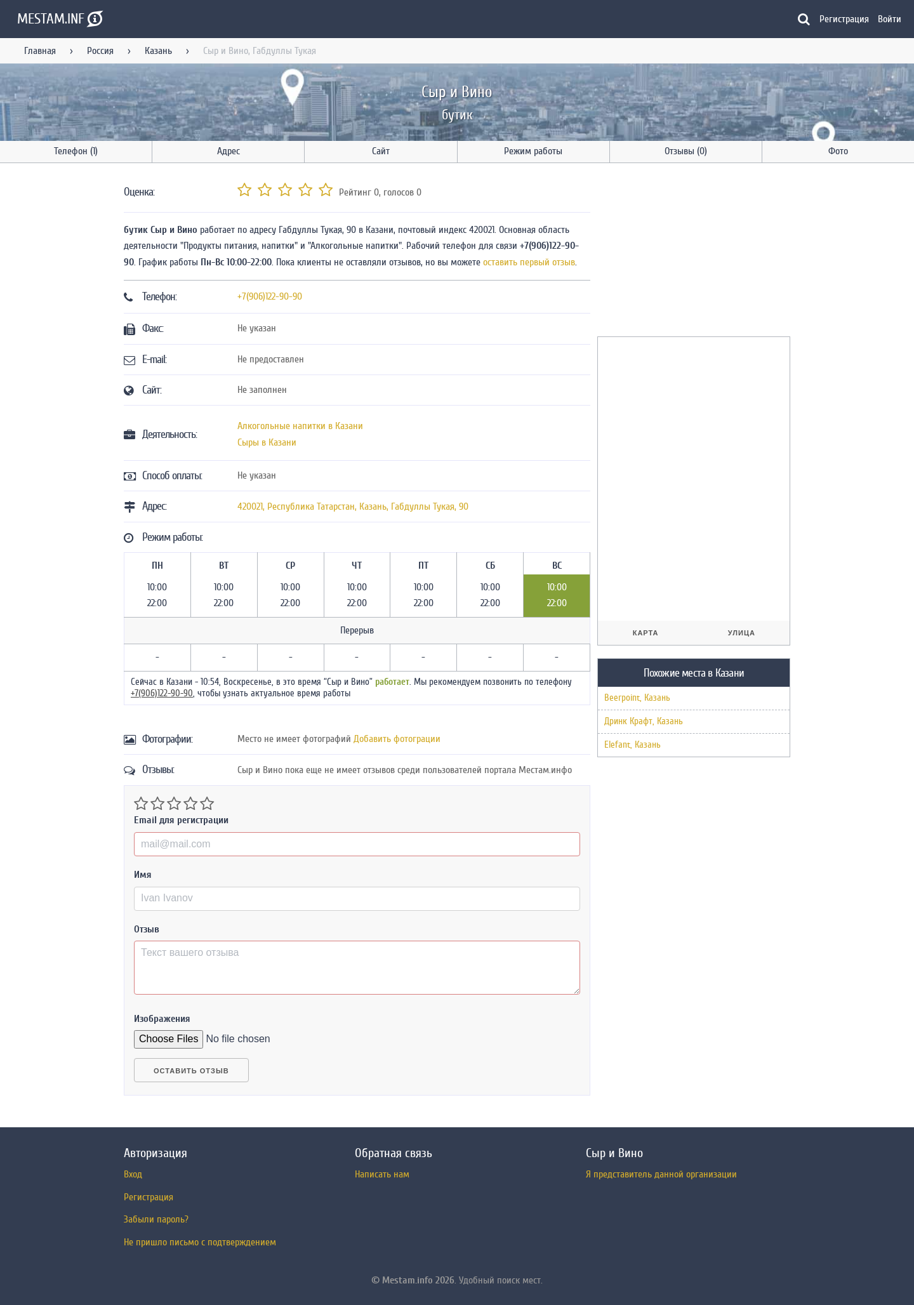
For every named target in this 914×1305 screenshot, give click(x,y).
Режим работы (533, 151)
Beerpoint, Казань (637, 697)
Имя (143, 874)
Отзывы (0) (686, 151)
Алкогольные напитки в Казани (300, 426)
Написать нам (382, 1174)
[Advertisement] (692, 252)
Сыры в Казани (266, 442)
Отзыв (146, 929)
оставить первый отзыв (529, 262)
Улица (741, 633)
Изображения (162, 1018)
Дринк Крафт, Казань (643, 721)
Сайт (381, 151)
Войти (889, 19)
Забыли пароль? (156, 1219)
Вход (133, 1174)
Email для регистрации (181, 820)
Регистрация (844, 19)
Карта (646, 633)
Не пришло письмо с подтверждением (200, 1242)
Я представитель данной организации (661, 1174)
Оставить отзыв (191, 1071)
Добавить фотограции (397, 739)
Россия (100, 50)
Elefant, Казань (632, 744)
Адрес (228, 151)
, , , (352, 506)
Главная (40, 50)
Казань (158, 50)
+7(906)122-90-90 (269, 296)
